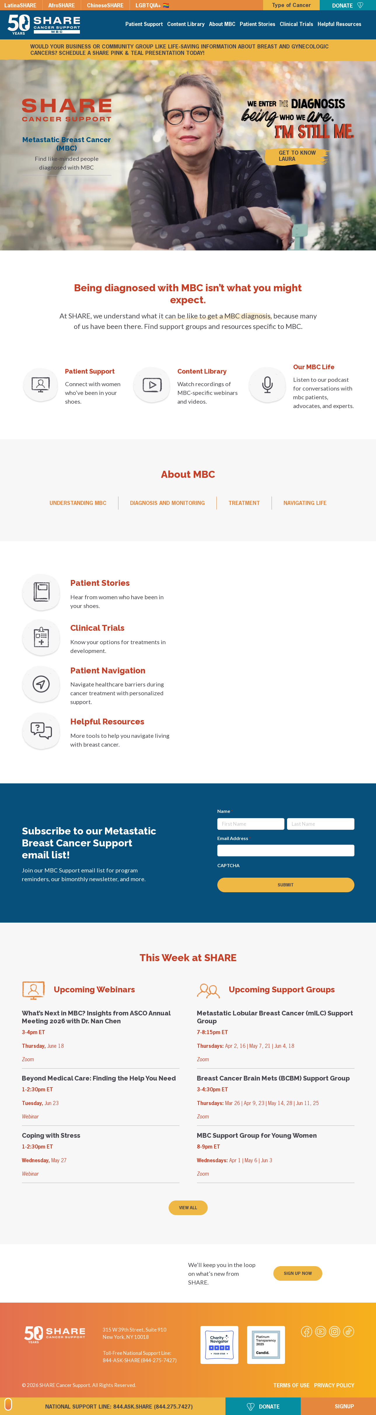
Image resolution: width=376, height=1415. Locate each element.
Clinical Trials (296, 24)
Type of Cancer (291, 5)
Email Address (234, 838)
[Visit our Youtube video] (320, 1331)
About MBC (222, 24)
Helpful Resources (339, 24)
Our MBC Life (314, 367)
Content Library (186, 24)
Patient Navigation (107, 670)
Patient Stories (257, 24)
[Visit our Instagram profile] (334, 1331)
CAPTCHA (228, 865)
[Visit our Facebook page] (306, 1331)
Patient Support (144, 24)
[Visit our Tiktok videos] (348, 1331)
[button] (297, 1273)
